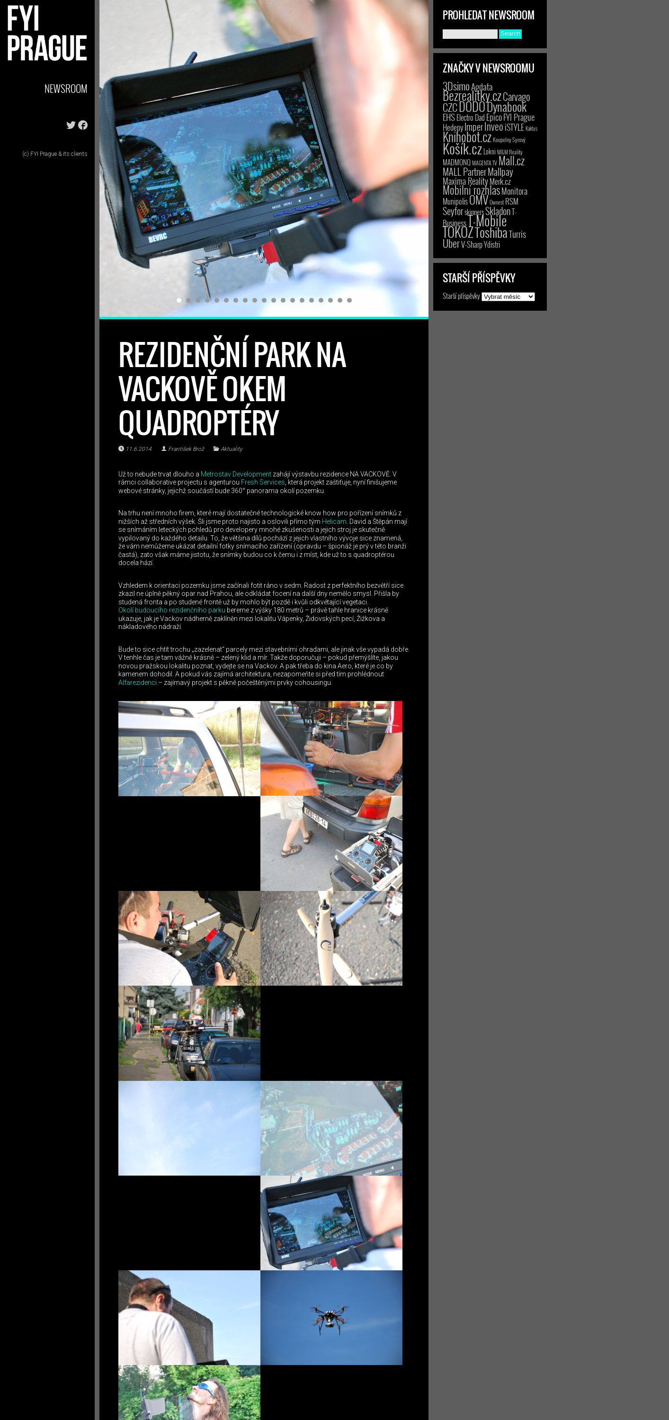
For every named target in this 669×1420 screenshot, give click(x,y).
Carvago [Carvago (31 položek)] (516, 96)
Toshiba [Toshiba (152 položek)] (491, 232)
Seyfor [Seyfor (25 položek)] (453, 211)
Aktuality (231, 449)
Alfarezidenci (137, 682)
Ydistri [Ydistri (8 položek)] (492, 244)
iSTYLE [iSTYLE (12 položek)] (514, 127)
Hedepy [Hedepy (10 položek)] (453, 127)
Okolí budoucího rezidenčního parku (171, 610)
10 (264, 300)
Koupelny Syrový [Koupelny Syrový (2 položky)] (509, 139)
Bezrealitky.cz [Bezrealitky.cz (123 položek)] (472, 95)
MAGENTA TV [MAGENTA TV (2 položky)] (484, 162)
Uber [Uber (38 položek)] (451, 243)
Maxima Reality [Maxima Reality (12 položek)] (465, 181)
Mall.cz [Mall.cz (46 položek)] (512, 161)
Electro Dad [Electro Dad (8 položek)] (470, 117)
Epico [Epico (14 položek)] (494, 116)
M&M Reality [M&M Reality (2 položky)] (510, 151)
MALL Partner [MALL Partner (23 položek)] (464, 171)
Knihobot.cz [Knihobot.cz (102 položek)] (467, 136)
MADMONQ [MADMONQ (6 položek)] (457, 162)
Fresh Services (262, 482)
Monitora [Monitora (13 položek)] (514, 190)
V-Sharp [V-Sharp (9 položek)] (471, 244)
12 (283, 300)
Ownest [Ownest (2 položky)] (497, 202)
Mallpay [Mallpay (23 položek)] (500, 171)
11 (273, 300)
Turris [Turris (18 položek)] (517, 234)
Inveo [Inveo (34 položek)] (493, 126)
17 (330, 300)
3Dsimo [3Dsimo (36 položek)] (456, 85)
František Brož (186, 449)
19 (349, 300)
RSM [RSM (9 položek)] (511, 201)
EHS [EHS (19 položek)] (449, 117)
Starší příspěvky (461, 295)
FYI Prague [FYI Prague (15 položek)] (519, 116)
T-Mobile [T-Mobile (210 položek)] (487, 220)
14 (302, 300)
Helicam (334, 521)
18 (340, 300)
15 (311, 300)
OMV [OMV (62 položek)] (478, 199)
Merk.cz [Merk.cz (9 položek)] (500, 181)
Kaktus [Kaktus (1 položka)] (531, 128)
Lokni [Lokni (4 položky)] (489, 151)
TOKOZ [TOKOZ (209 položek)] (458, 232)
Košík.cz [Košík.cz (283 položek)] (462, 148)
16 (321, 300)
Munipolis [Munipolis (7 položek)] (455, 201)
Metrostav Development (236, 474)
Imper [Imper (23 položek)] (473, 126)
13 (292, 300)
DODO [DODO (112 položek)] (472, 106)
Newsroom (66, 88)
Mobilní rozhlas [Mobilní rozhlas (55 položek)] (471, 189)
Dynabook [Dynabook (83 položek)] (506, 106)
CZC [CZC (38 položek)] (450, 107)
